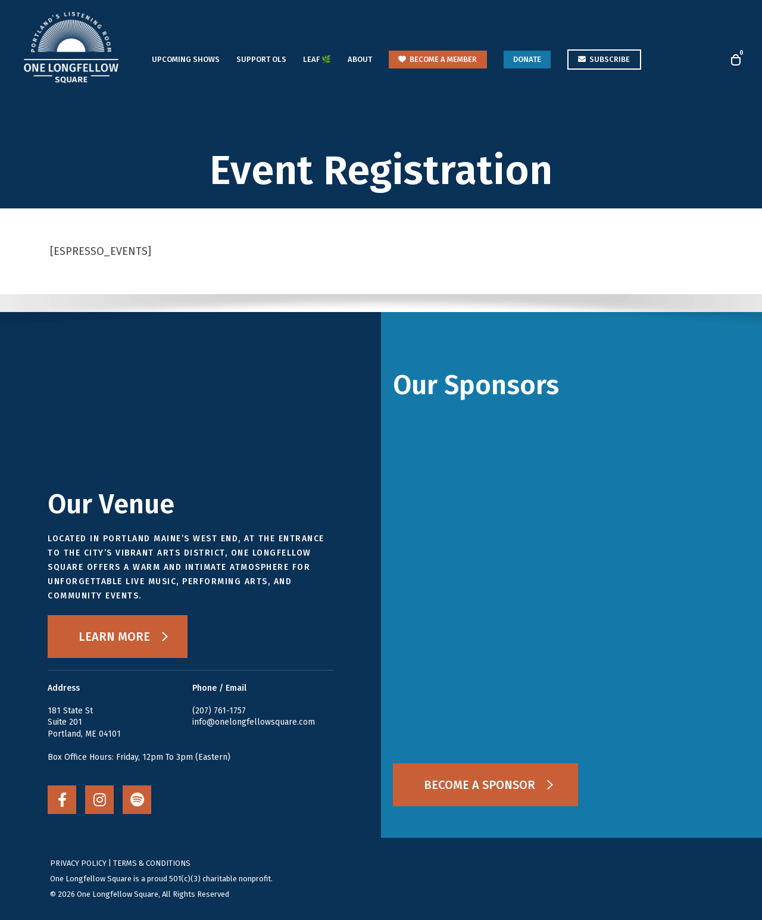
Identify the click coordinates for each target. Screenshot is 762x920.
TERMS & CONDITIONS (151, 863)
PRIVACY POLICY (78, 863)
